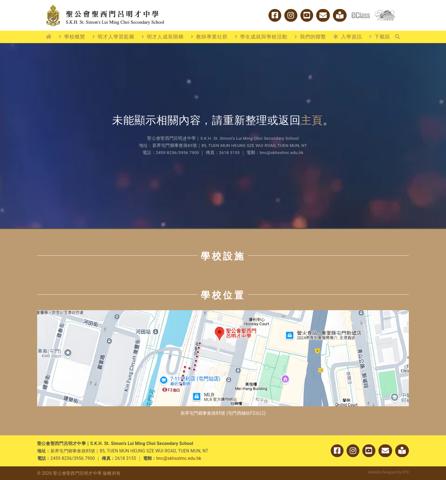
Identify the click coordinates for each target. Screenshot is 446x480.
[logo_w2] (105, 5)
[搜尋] (397, 37)
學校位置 (223, 295)
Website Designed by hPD (388, 472)
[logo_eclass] (361, 14)
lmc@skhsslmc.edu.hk (178, 458)
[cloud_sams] (384, 12)
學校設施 (223, 256)
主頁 (312, 120)
